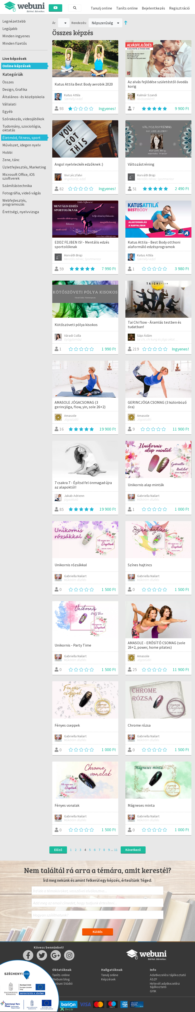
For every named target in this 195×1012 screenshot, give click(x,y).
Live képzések (14, 58)
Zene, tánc (10, 159)
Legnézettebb (14, 21)
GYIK (153, 991)
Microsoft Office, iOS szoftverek (18, 176)
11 (116, 850)
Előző (58, 850)
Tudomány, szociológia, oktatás (21, 128)
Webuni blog (61, 979)
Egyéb (7, 111)
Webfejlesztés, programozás (14, 202)
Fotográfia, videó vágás (21, 193)
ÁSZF (153, 979)
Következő (133, 850)
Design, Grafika (14, 89)
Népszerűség (105, 22)
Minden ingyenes (16, 36)
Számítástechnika (17, 185)
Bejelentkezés (153, 8)
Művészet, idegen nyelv (21, 145)
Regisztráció (179, 8)
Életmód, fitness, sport (21, 137)
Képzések (108, 979)
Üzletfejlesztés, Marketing (24, 167)
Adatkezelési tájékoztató (168, 975)
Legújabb (9, 28)
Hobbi (7, 152)
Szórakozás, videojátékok (23, 118)
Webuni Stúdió (62, 983)
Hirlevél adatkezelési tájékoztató (165, 985)
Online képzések (16, 65)
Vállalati (9, 104)
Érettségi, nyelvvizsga (20, 211)
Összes (8, 82)
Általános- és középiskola (23, 96)
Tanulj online (101, 8)
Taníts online (127, 8)
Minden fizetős (14, 43)
